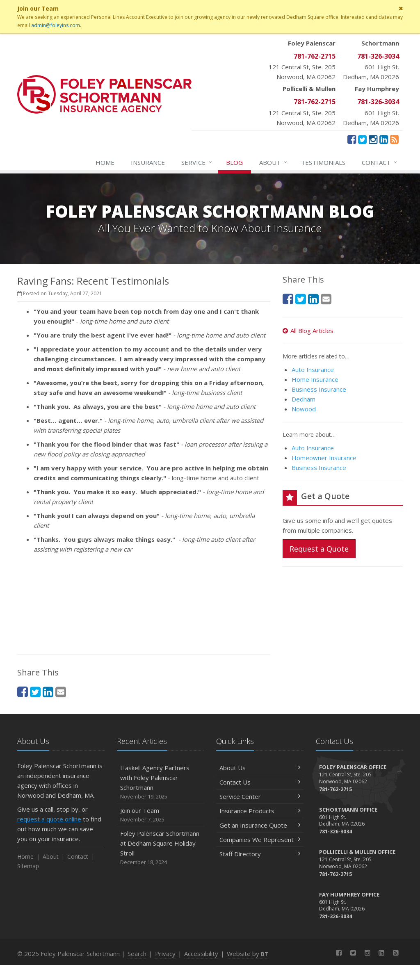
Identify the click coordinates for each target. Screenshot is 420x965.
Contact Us (259, 782)
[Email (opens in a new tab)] (60, 691)
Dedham (303, 399)
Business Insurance (319, 389)
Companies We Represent (259, 839)
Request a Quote (319, 549)
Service (197, 162)
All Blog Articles (308, 330)
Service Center (259, 796)
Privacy (165, 953)
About (273, 162)
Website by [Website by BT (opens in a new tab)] (247, 953)
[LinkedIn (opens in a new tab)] (383, 139)
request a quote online (49, 819)
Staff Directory (259, 854)
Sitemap (28, 866)
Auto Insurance (313, 369)
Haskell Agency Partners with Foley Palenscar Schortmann (160, 782)
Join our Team (160, 815)
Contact (380, 162)
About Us (259, 768)
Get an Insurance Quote (259, 825)
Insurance (148, 162)
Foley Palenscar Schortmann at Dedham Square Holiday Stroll (160, 848)
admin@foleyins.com (55, 25)
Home (105, 162)
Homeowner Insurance (324, 458)
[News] (394, 139)
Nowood (304, 409)
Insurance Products (259, 811)
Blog (234, 162)
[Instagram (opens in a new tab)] (373, 139)
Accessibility (201, 953)
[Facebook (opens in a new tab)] (351, 139)
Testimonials (323, 162)
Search (137, 953)
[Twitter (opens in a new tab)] (362, 139)
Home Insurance (315, 379)
